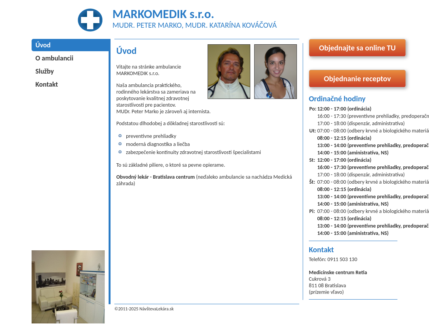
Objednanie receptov (357, 78)
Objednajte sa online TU (357, 47)
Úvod (42, 45)
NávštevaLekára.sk (156, 309)
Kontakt (46, 84)
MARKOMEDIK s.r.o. (203, 18)
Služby (44, 71)
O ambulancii (54, 58)
